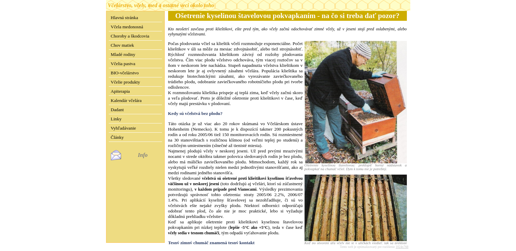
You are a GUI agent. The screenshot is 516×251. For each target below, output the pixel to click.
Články (117, 137)
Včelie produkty (125, 82)
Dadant (117, 109)
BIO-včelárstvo (125, 72)
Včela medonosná (127, 26)
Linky (116, 118)
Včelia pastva (123, 63)
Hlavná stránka (124, 17)
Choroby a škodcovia (130, 36)
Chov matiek (122, 45)
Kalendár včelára (126, 100)
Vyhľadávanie (123, 128)
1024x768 (402, 241)
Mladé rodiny (123, 54)
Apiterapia (120, 91)
